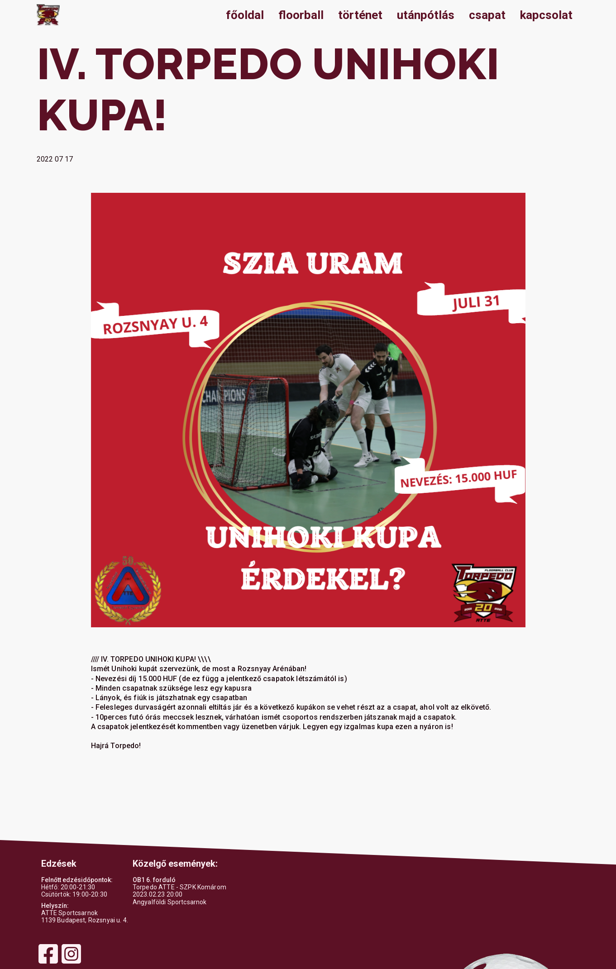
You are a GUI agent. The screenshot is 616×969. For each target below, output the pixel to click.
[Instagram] (71, 962)
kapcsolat (546, 15)
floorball (301, 15)
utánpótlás (425, 15)
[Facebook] (48, 962)
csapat (487, 15)
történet (360, 15)
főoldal (245, 15)
